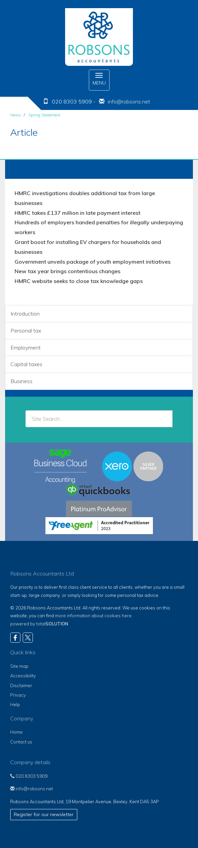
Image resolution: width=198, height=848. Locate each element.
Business (22, 381)
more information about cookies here (93, 615)
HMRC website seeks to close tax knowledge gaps (79, 281)
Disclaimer (21, 685)
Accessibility (23, 675)
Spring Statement (44, 114)
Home (16, 732)
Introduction (25, 313)
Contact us (21, 742)
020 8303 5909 (28, 776)
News (15, 114)
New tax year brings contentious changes (67, 271)
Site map (19, 666)
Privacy (18, 695)
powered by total (39, 623)
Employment (26, 347)
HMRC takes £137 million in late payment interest (77, 212)
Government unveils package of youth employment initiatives (93, 261)
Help (15, 704)
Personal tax (26, 330)
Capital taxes (26, 364)
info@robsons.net (129, 101)
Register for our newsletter (44, 814)
